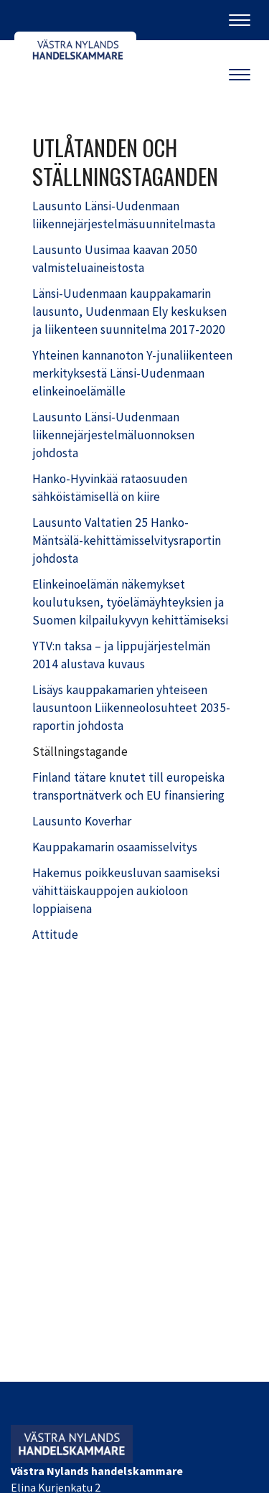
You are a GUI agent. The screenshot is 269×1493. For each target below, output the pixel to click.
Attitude (55, 934)
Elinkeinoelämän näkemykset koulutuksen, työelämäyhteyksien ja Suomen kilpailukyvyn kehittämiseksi (130, 602)
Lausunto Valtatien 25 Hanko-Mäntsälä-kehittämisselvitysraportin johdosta (126, 540)
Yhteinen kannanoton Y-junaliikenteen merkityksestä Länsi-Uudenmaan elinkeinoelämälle (132, 373)
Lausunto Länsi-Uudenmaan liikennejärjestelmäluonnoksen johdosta (113, 435)
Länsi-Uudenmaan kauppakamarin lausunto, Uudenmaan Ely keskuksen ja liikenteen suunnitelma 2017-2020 (129, 311)
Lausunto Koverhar (81, 821)
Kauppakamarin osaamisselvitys (114, 847)
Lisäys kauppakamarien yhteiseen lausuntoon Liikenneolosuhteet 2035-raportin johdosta (131, 708)
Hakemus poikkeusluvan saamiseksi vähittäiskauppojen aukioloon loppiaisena (126, 891)
